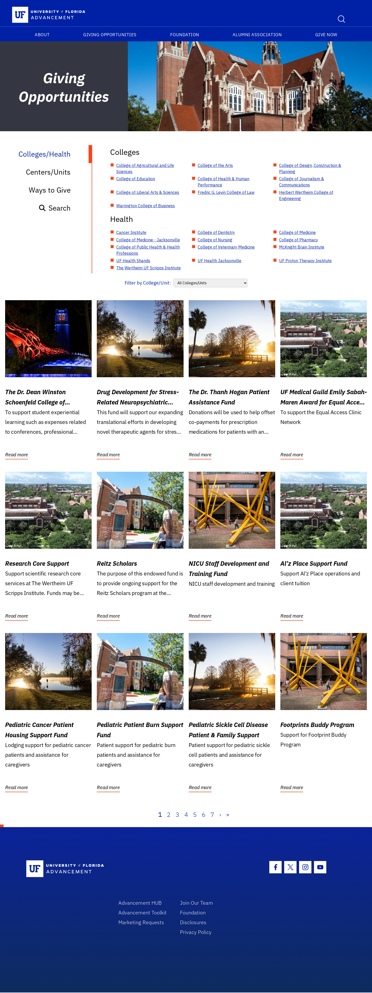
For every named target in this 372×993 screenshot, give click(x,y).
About (42, 34)
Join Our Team (196, 902)
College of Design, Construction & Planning (310, 168)
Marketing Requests (141, 922)
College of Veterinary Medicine (226, 247)
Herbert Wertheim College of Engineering (306, 195)
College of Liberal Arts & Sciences (147, 192)
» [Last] (227, 814)
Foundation (184, 34)
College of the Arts (215, 165)
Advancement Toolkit (142, 912)
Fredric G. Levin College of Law (226, 192)
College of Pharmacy (298, 239)
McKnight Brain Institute (301, 247)
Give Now (326, 34)
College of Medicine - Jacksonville (148, 239)
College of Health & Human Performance (223, 181)
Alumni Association (257, 34)
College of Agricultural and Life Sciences (145, 168)
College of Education (135, 178)
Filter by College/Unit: (148, 283)
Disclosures (193, 922)
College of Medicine (297, 232)
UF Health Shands (133, 260)
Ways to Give (50, 190)
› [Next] (220, 814)
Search (54, 208)
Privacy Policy (196, 932)
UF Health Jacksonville (219, 260)
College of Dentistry (216, 232)
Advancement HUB (140, 902)
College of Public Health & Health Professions (148, 250)
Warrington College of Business (145, 205)
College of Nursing (215, 239)
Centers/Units (48, 172)
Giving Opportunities (110, 34)
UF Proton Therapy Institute (305, 260)
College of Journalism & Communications (301, 181)
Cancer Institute (131, 232)
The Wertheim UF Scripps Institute (148, 267)
